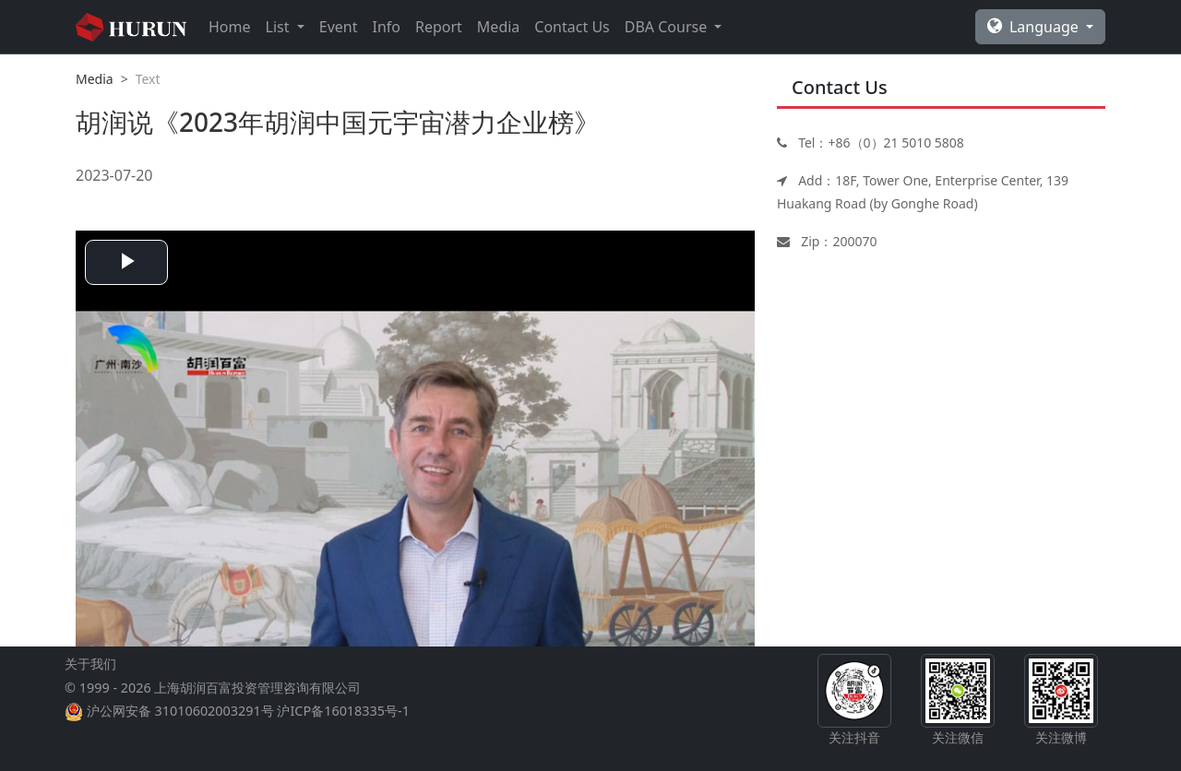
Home (230, 27)
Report (438, 27)
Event (338, 27)
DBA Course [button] (668, 27)
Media (498, 27)
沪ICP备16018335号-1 (343, 710)
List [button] (279, 27)
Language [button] (1034, 27)
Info (386, 27)
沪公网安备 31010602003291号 (180, 710)
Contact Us (571, 27)
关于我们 (90, 663)
